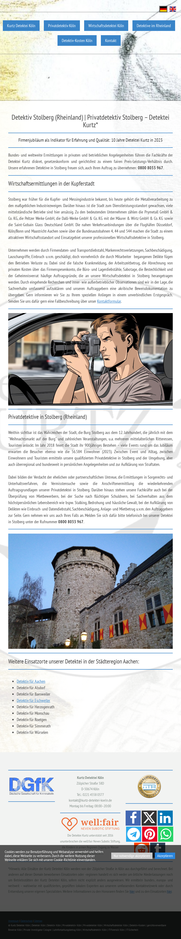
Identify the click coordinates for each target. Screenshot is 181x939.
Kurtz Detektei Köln (21, 25)
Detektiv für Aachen (31, 681)
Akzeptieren (165, 855)
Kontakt (110, 40)
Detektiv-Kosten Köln (77, 40)
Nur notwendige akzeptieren (132, 855)
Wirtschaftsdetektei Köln (106, 25)
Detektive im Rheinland (154, 25)
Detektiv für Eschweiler (33, 700)
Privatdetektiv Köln (62, 25)
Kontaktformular (109, 301)
